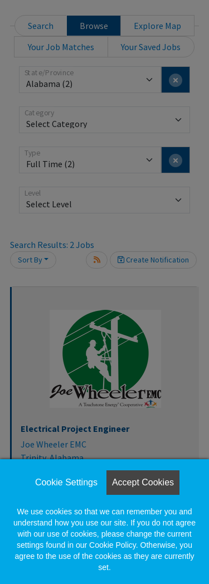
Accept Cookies (143, 482)
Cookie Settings (66, 482)
